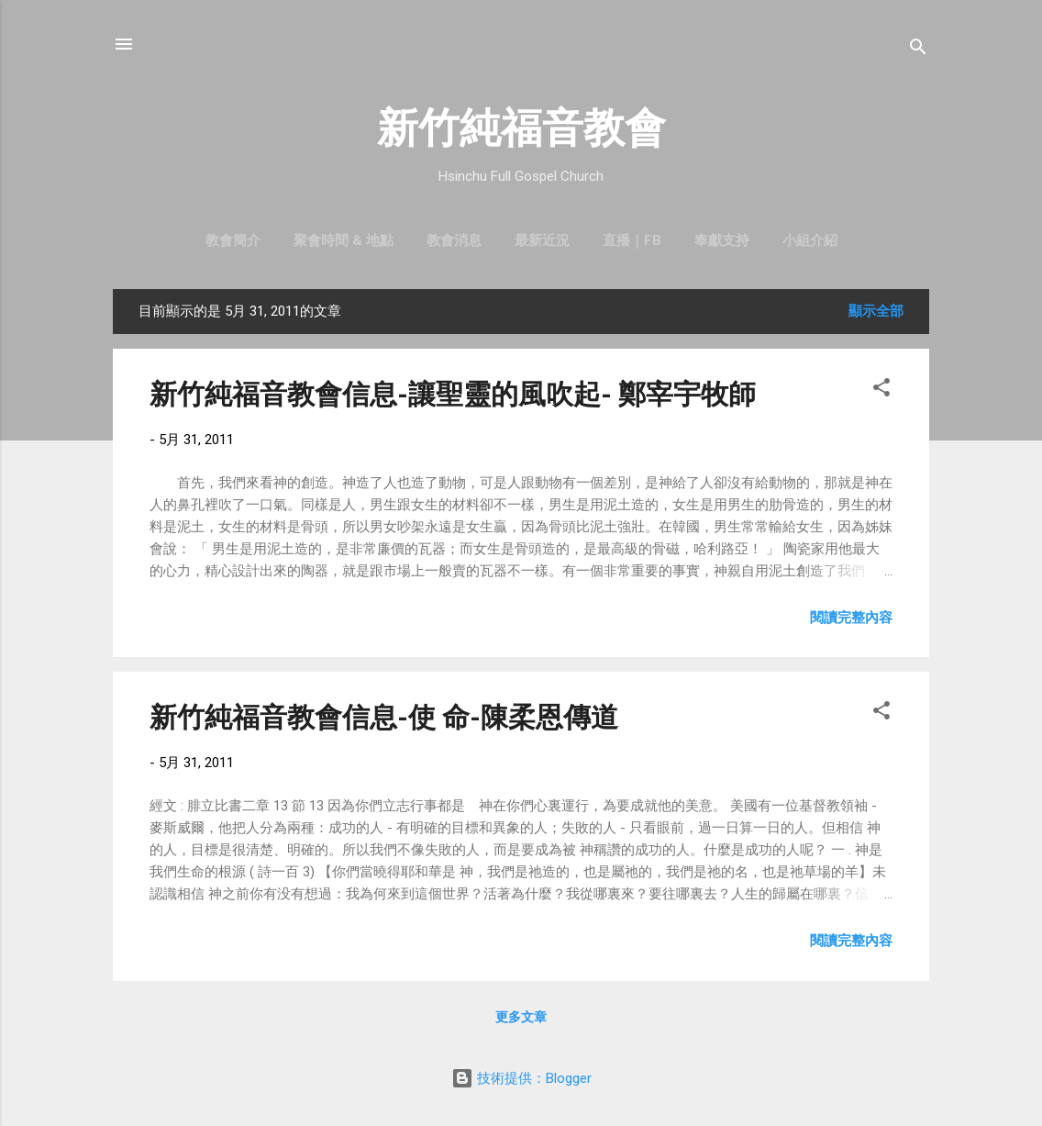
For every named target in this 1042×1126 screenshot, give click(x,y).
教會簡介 (232, 240)
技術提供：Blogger (521, 1078)
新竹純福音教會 (521, 128)
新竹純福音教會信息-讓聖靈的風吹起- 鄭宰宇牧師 (453, 394)
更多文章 (521, 1016)
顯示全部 (875, 311)
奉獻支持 (721, 240)
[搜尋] (918, 50)
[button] (881, 390)
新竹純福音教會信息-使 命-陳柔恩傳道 (384, 717)
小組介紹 (809, 240)
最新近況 (542, 240)
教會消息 (454, 240)
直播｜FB (632, 240)
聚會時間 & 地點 (344, 240)
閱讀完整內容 (851, 617)
